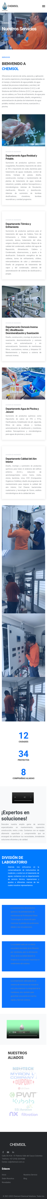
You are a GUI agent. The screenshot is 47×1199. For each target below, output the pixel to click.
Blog (25, 1178)
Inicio (4, 1174)
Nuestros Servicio (30, 1174)
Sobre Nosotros (8, 1178)
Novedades (6, 1182)
